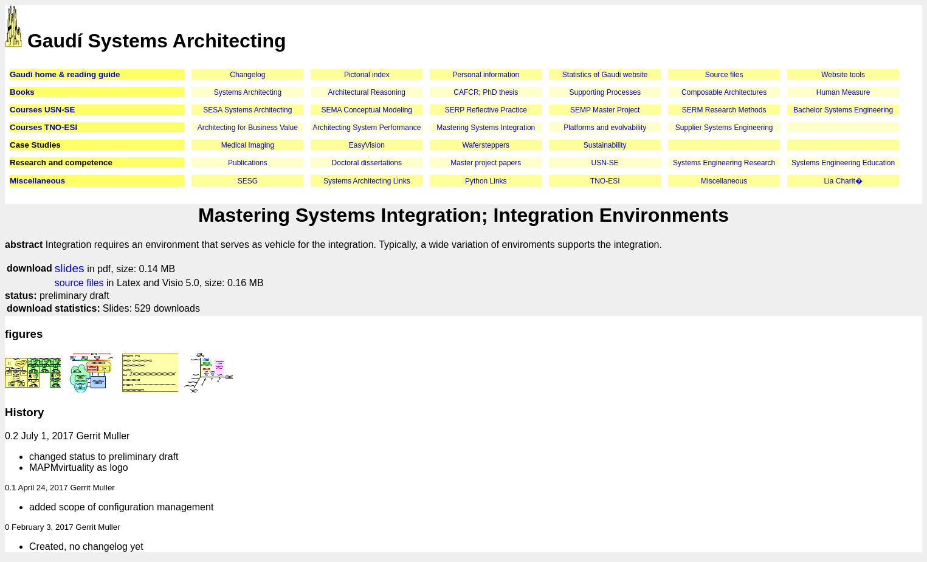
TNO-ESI (605, 181)
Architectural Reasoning (366, 92)
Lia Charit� (843, 181)
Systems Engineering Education (843, 163)
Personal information (485, 74)
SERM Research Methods (724, 110)
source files (79, 283)
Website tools (843, 74)
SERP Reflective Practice (486, 110)
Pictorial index (367, 74)
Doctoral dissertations (367, 163)
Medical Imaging (247, 145)
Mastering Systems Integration (485, 127)
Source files (724, 74)
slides (69, 268)
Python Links (486, 181)
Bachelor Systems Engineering (843, 110)
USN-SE (605, 163)
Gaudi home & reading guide (65, 74)
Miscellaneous (37, 180)
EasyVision (367, 145)
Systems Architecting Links (366, 181)
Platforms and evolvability (604, 127)
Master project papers (485, 163)
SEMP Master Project (604, 110)
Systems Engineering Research (724, 163)
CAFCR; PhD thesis (485, 92)
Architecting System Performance (366, 127)
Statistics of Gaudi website (605, 74)
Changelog (247, 74)
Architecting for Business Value (248, 127)
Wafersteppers (485, 145)
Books (22, 92)
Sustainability (605, 145)
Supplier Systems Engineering (724, 127)
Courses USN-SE (42, 109)
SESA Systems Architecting (247, 110)
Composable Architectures (724, 92)
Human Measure (843, 92)
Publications (247, 163)
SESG (248, 181)
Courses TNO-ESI (43, 127)
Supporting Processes (604, 92)
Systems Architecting (247, 92)
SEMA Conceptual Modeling (367, 110)
